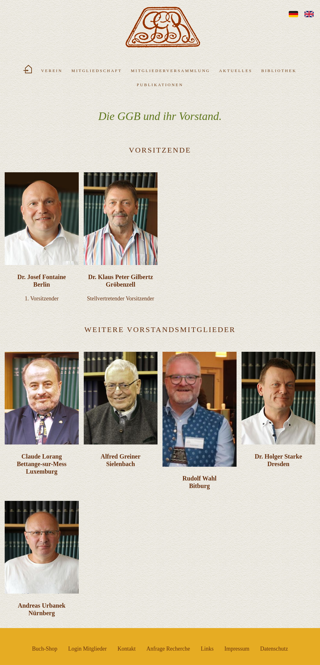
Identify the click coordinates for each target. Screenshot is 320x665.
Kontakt (127, 649)
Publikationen (160, 84)
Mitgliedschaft (97, 70)
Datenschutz (274, 649)
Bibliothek (279, 70)
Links (207, 649)
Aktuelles (235, 70)
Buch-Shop (45, 649)
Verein (51, 70)
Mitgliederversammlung (170, 70)
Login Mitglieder (87, 649)
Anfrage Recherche (168, 649)
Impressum (236, 649)
